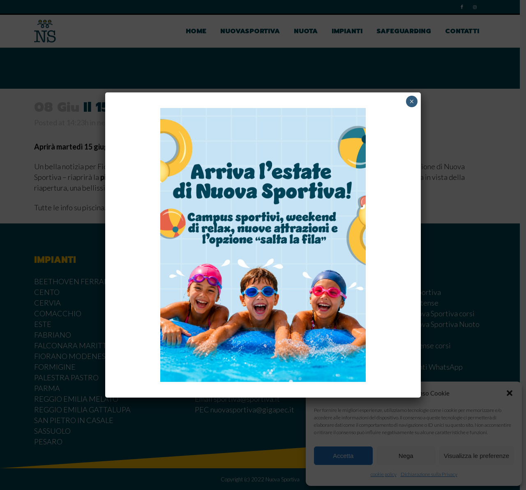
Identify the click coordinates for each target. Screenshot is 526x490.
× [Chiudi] (411, 101)
